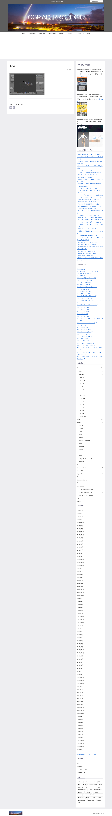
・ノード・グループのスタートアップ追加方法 (90, 195)
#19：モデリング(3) (83, 311)
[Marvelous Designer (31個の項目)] (92, 784)
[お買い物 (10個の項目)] (81, 787)
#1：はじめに (81, 269)
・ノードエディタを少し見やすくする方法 (89, 222)
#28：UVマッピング (83, 334)
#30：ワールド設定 (83, 338)
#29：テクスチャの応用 (84, 336)
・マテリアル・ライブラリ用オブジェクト (89, 228)
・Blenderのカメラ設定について (86, 251)
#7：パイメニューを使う (84, 282)
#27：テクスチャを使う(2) (85, 332)
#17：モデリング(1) (83, 307)
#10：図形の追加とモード (85, 289)
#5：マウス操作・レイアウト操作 (87, 278)
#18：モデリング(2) (83, 309)
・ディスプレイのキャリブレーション (87, 188)
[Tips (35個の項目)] (84, 784)
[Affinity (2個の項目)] (100, 795)
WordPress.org (81, 772)
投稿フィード (81, 766)
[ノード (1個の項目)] (100, 797)
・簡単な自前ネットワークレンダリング (88, 199)
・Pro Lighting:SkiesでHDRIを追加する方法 (89, 206)
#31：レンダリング (83, 341)
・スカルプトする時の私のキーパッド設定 (89, 172)
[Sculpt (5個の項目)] (90, 790)
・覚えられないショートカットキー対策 (88, 154)
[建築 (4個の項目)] (80, 795)
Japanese (94, 1)
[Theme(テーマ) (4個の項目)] (98, 792)
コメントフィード (82, 769)
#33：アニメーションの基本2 (86, 345)
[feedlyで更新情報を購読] (10, 107)
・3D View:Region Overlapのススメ (87, 235)
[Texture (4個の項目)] (86, 795)
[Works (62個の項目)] (94, 782)
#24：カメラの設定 (83, 325)
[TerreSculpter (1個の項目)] (82, 800)
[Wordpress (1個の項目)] (91, 800)
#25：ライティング (83, 327)
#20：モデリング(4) (83, 314)
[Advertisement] (56, 48)
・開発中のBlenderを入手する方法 (86, 253)
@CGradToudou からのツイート (86, 754)
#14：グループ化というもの (85, 298)
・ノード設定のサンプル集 (84, 170)
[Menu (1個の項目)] (100, 800)
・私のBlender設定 (82, 186)
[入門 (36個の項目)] (79, 784)
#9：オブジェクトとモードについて (87, 287)
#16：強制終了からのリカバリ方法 (87, 305)
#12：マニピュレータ (83, 293)
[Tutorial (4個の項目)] (81, 792)
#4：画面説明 (81, 275)
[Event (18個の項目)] (100, 784)
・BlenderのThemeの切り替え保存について (89, 244)
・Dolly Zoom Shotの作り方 (85, 255)
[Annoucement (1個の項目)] (90, 803)
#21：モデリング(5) (83, 316)
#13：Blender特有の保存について (87, 296)
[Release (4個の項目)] (88, 792)
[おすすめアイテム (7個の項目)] (82, 790)
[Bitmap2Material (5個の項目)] (98, 790)
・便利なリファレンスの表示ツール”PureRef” (89, 217)
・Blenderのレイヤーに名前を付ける (87, 242)
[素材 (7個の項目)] (100, 787)
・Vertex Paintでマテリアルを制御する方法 (89, 215)
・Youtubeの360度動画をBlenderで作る (88, 204)
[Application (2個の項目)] (81, 797)
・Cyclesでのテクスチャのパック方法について (90, 219)
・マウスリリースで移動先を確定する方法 (89, 183)
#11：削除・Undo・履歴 (84, 291)
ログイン (79, 763)
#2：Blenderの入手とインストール (87, 271)
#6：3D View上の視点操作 (85, 280)
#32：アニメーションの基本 (85, 343)
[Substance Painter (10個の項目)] (91, 787)
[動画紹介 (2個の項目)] (93, 795)
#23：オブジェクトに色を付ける (87, 323)
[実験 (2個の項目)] (88, 797)
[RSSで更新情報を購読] (14, 107)
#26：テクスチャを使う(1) (85, 329)
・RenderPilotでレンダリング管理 (86, 201)
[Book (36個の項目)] (100, 782)
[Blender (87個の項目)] (87, 782)
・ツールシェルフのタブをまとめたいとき (89, 197)
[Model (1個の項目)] (94, 797)
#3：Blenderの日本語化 (84, 273)
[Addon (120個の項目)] (80, 782)
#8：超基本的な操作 (83, 284)
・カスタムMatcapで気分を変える (86, 208)
